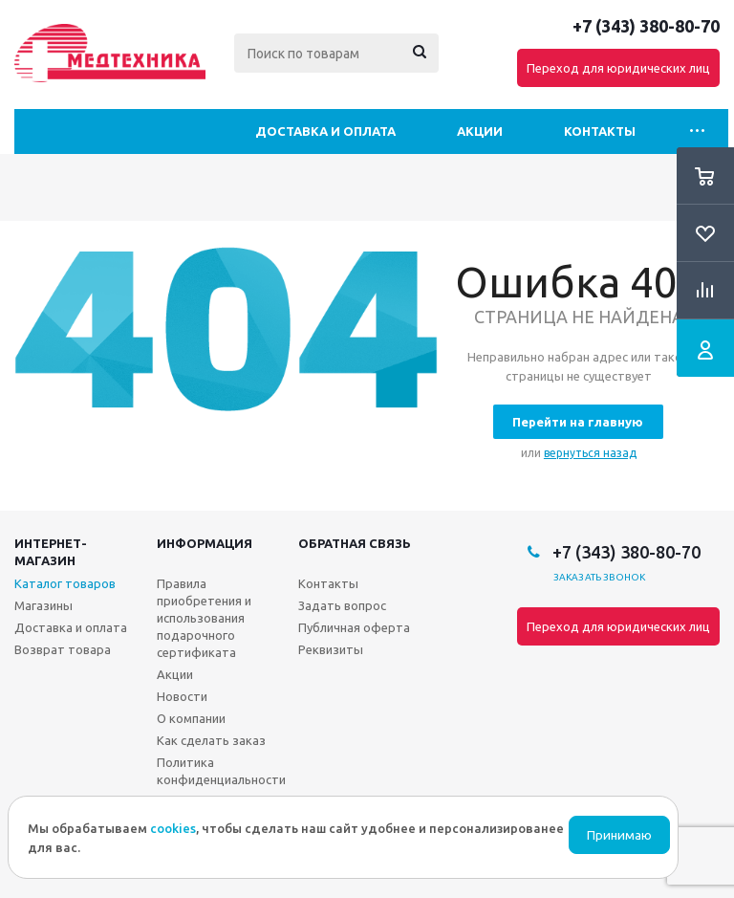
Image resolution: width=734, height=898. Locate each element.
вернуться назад (590, 453)
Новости (182, 696)
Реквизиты (330, 649)
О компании (191, 718)
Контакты (600, 131)
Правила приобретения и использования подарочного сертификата (204, 618)
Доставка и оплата (325, 131)
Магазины (43, 605)
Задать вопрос (342, 605)
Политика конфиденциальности (221, 771)
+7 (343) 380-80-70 (646, 25)
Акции (480, 131)
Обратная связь (354, 543)
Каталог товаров (65, 583)
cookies (173, 828)
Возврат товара (62, 649)
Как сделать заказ (211, 740)
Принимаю (619, 835)
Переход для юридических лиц (618, 68)
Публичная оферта (354, 627)
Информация (204, 543)
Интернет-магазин (50, 552)
